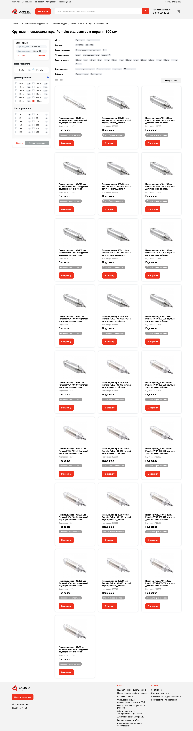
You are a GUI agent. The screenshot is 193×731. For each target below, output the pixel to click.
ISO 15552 (89, 45)
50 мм (107, 60)
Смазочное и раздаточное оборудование (129, 724)
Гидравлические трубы (128, 720)
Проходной (80, 40)
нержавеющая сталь (91, 55)
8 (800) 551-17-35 (161, 13)
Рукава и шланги (125, 696)
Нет (104, 50)
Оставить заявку (22, 697)
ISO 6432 (79, 45)
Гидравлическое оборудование (131, 690)
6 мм (100, 60)
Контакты (16, 2)
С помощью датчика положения (88, 50)
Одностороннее (82, 74)
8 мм (85, 60)
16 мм (159, 60)
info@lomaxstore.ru (161, 10)
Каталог (43, 11)
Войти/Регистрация (173, 2)
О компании (27, 2)
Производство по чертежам (45, 2)
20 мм (143, 60)
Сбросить (21, 56)
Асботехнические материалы (130, 717)
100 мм (174, 60)
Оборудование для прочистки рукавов (131, 706)
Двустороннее (96, 74)
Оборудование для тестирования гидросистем (130, 712)
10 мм (78, 64)
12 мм (166, 60)
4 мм (121, 60)
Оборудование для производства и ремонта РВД (131, 701)
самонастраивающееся (85, 69)
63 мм (92, 60)
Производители (65, 2)
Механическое (129, 69)
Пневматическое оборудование (132, 693)
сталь (78, 55)
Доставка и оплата (160, 693)
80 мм (78, 60)
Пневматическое (103, 69)
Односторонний (93, 40)
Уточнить (42, 56)
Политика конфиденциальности (166, 696)
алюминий (106, 55)
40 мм (114, 60)
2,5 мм (151, 60)
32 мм (128, 60)
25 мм (136, 60)
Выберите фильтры (37, 143)
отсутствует (117, 69)
